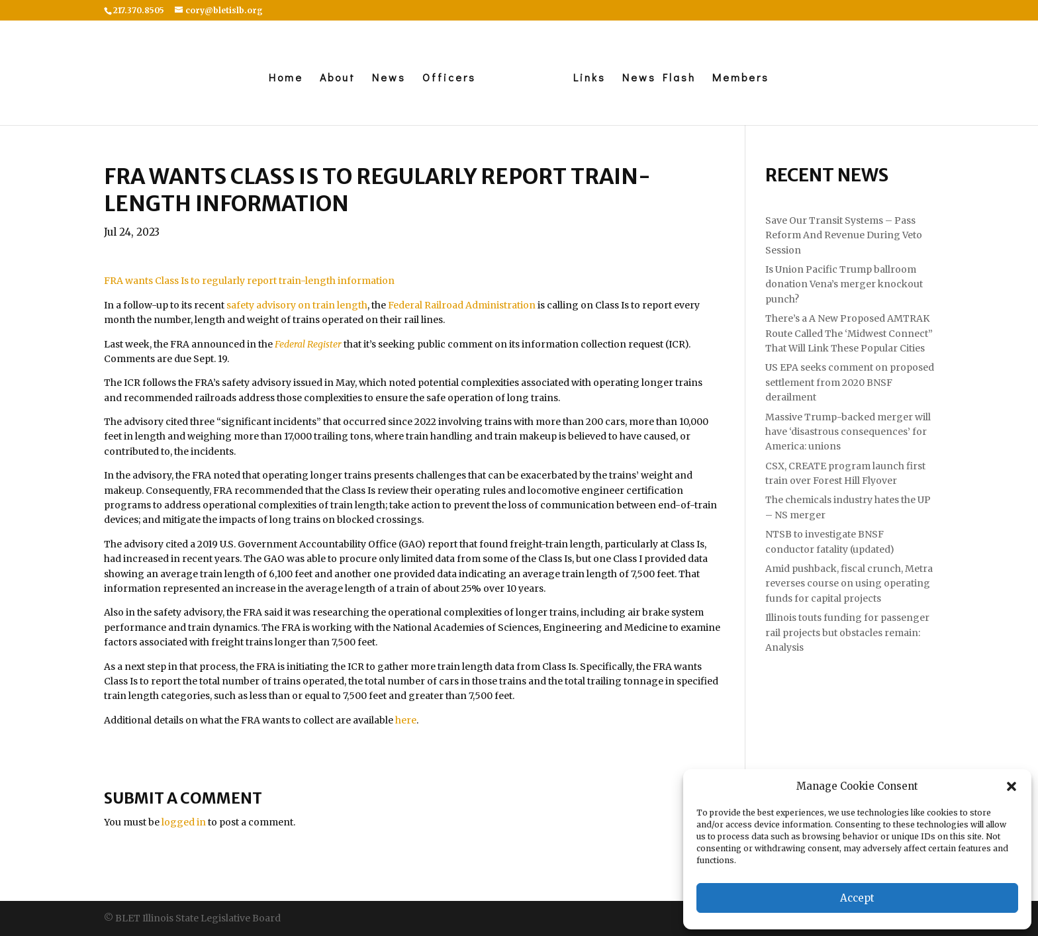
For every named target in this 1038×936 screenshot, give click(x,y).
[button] (1011, 786)
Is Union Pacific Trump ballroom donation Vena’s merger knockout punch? (844, 284)
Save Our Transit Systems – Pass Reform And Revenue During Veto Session (843, 235)
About (337, 78)
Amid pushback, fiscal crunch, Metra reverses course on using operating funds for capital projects (849, 583)
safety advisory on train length (296, 305)
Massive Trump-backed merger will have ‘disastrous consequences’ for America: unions (848, 432)
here (405, 720)
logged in (184, 822)
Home (286, 78)
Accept (857, 898)
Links (589, 78)
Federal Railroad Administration (462, 305)
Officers (449, 78)
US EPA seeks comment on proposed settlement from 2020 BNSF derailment (849, 382)
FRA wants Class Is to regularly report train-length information (249, 281)
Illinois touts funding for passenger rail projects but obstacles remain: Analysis (847, 632)
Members (740, 78)
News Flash (659, 78)
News (389, 78)
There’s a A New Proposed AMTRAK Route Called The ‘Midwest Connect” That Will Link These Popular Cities (849, 333)
